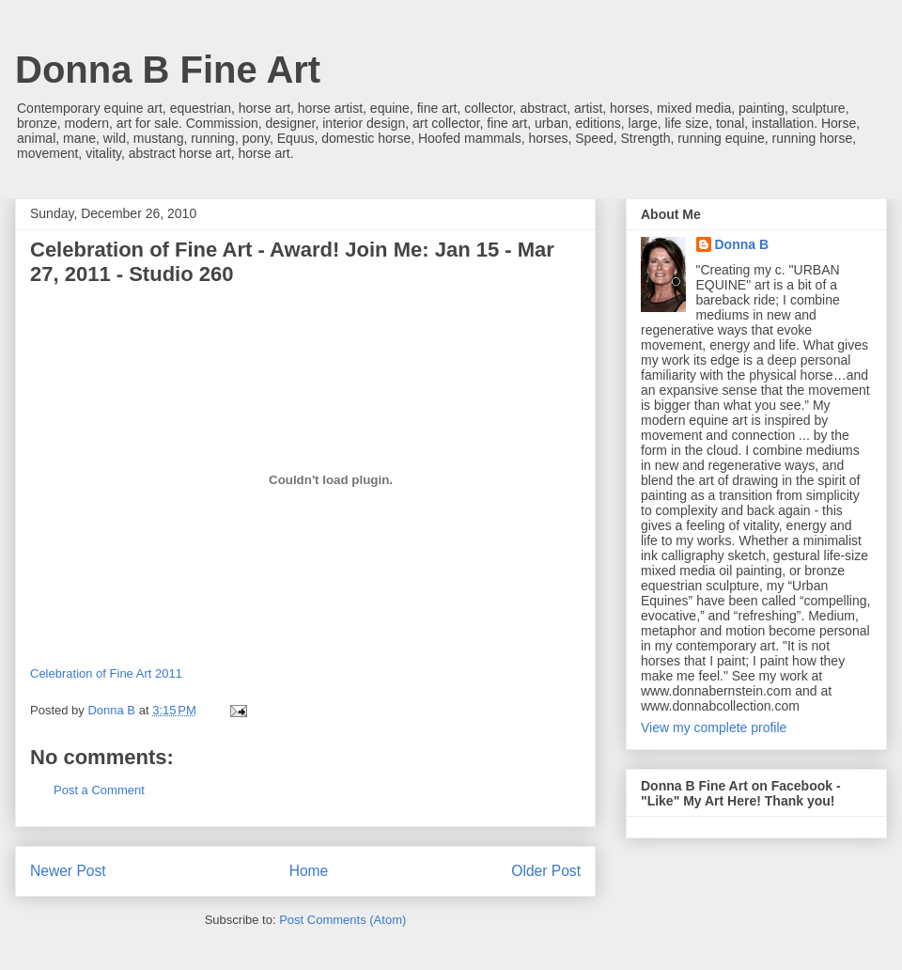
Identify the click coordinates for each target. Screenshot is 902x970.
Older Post (546, 871)
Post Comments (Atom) (342, 920)
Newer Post (68, 871)
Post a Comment (99, 790)
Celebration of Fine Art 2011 (106, 673)
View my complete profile (713, 727)
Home (309, 871)
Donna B (742, 244)
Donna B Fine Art (167, 69)
